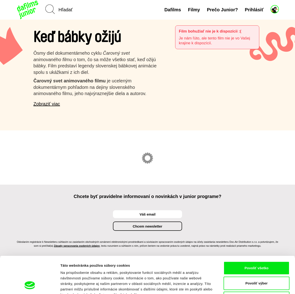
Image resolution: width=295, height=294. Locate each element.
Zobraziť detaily (241, 285)
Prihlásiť (254, 9)
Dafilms (172, 9)
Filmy (194, 9)
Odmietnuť (256, 264)
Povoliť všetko (256, 233)
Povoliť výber (256, 249)
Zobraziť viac (46, 103)
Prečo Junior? (222, 9)
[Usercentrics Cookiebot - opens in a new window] (30, 285)
